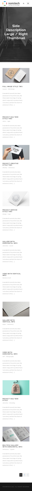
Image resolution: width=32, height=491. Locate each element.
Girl (4, 356)
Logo (9, 214)
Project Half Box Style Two (10, 117)
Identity (5, 167)
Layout (5, 89)
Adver (4, 121)
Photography (10, 356)
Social (11, 245)
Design (4, 214)
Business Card (7, 278)
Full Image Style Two (13, 86)
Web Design (11, 89)
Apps (8, 121)
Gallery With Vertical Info (9, 321)
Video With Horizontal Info (10, 353)
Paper (4, 324)
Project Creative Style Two (11, 164)
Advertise (5, 245)
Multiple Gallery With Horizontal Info (12, 446)
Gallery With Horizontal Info (10, 242)
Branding (12, 403)
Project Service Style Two (10, 210)
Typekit (12, 449)
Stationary (11, 167)
